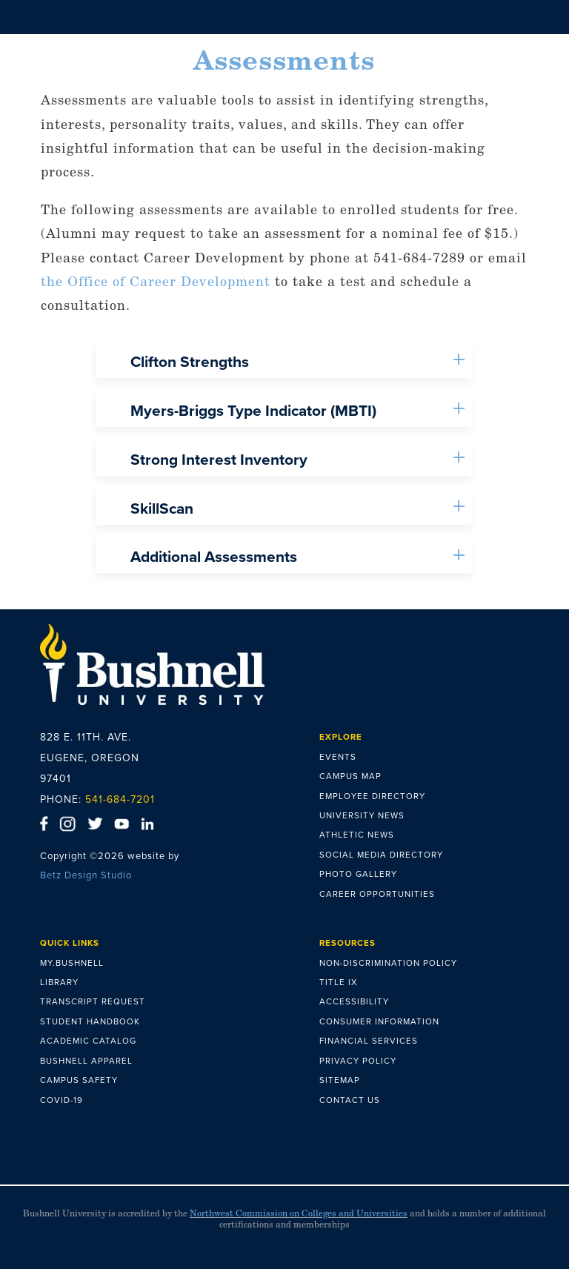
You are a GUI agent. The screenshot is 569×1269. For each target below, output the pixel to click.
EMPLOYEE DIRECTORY (372, 796)
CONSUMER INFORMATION (379, 1021)
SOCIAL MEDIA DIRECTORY (381, 854)
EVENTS (337, 757)
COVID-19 (61, 1100)
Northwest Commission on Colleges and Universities (298, 1213)
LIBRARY (59, 982)
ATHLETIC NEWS (356, 834)
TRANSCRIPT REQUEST (92, 1001)
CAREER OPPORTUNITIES (377, 894)
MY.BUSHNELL (72, 963)
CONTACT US (349, 1100)
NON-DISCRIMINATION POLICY (388, 963)
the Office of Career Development (155, 281)
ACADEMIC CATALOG (88, 1041)
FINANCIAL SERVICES (368, 1041)
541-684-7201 (120, 799)
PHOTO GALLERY (358, 874)
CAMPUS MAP (350, 776)
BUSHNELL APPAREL (86, 1061)
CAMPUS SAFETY (79, 1080)
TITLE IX (338, 982)
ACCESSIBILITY (354, 1001)
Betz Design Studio (86, 875)
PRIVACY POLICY (357, 1061)
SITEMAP (339, 1080)
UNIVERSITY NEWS (362, 815)
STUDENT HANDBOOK (90, 1021)
